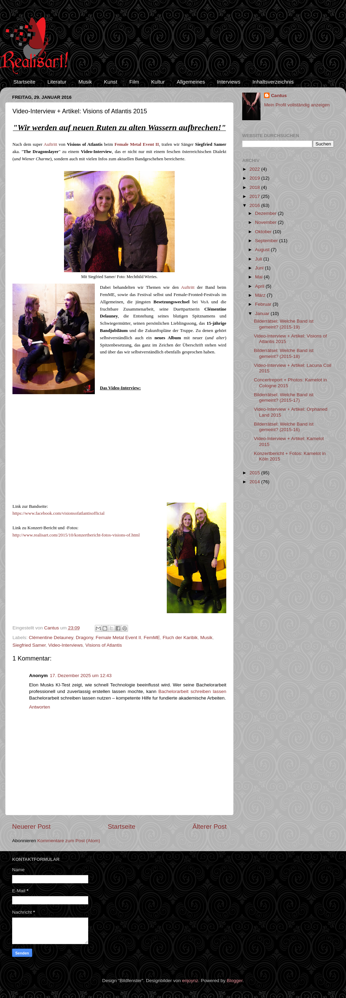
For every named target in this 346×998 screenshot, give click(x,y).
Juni (260, 267)
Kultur (158, 82)
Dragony (84, 637)
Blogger (235, 980)
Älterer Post (209, 826)
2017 (255, 196)
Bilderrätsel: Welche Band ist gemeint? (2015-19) (283, 324)
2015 (255, 472)
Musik (85, 82)
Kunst (110, 82)
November (266, 222)
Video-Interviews (65, 645)
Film (134, 82)
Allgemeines (191, 82)
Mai (259, 276)
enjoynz (190, 980)
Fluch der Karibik (180, 637)
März (261, 295)
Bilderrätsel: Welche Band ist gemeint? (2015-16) (283, 426)
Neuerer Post (31, 826)
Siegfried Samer (29, 645)
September (267, 240)
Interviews (228, 82)
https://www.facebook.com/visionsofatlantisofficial (58, 513)
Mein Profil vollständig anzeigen (297, 104)
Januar (263, 313)
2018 (255, 187)
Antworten (39, 707)
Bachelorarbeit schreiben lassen (192, 691)
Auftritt (50, 144)
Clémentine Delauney (51, 637)
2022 (255, 169)
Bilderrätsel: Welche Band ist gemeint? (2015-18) (283, 353)
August (263, 249)
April (260, 286)
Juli (259, 259)
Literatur (56, 82)
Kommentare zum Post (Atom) (68, 840)
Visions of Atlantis (103, 645)
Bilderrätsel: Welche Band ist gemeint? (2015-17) (283, 397)
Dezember (266, 213)
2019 (255, 178)
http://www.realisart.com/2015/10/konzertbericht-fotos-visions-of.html (76, 535)
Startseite (24, 82)
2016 (255, 205)
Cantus (279, 95)
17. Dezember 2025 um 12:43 (81, 675)
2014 (255, 481)
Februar (264, 304)
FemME (152, 637)
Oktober (264, 231)
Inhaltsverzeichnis (272, 82)
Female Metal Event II (118, 637)
